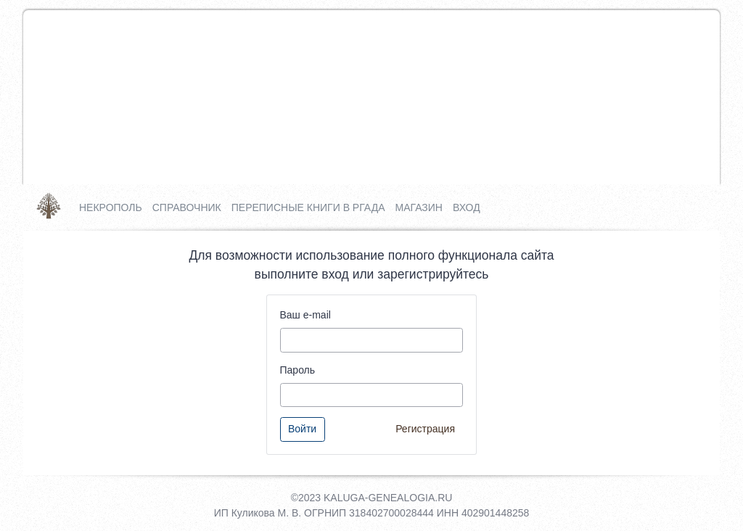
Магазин (418, 207)
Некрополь (110, 207)
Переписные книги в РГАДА (308, 207)
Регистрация (425, 429)
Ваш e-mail (305, 315)
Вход (466, 207)
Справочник (186, 207)
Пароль (298, 370)
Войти (302, 429)
